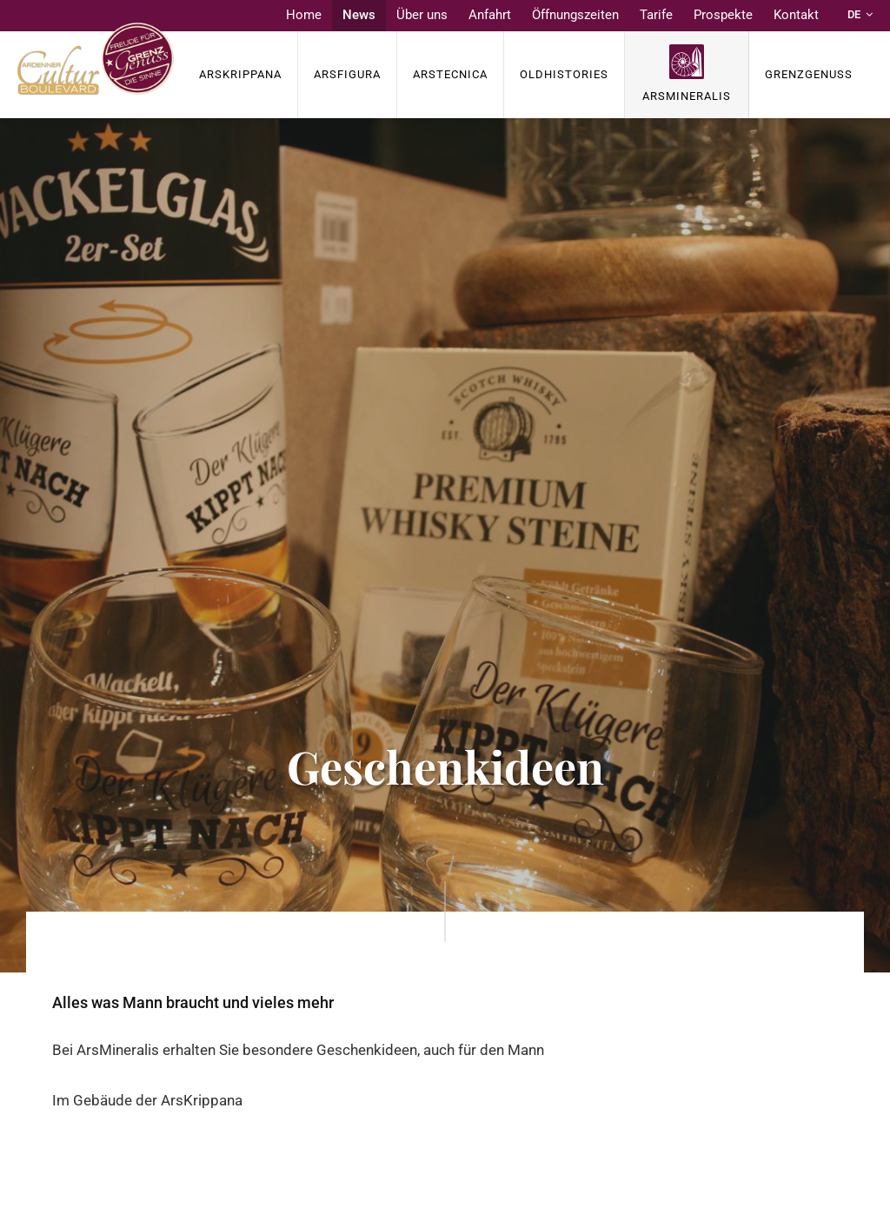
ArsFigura (347, 74)
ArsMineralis (686, 96)
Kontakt (796, 15)
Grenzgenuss (809, 74)
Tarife (656, 15)
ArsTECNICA (450, 74)
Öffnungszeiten (575, 15)
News (358, 15)
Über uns (422, 15)
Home (304, 15)
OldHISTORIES (564, 74)
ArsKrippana (240, 74)
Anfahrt (489, 15)
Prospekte (723, 15)
